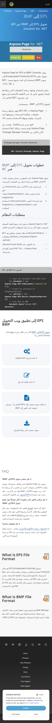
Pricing (28, 57)
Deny (36, 714)
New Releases (25, 663)
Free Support (25, 681)
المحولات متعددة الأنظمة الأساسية (33, 529)
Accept (26, 708)
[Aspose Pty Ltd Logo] (11, 4)
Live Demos (25, 677)
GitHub (19, 515)
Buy (38, 57)
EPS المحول (25, 495)
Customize (15, 714)
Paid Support (25, 686)
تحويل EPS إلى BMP (41, 332)
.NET (32, 11)
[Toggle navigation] (3, 4)
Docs (25, 672)
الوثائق (30, 508)
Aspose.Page (20, 11)
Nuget (16, 57)
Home (25, 653)
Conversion (43, 11)
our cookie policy (32, 703)
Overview (27, 49)
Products (8, 11)
